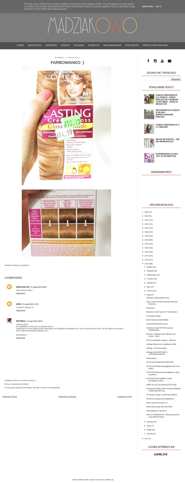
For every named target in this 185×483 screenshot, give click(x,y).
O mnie (20, 45)
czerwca (150, 291)
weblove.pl (109, 480)
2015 (146, 252)
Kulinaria (79, 45)
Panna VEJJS (83, 480)
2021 (146, 228)
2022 (146, 224)
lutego (149, 430)
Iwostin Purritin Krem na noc (157, 324)
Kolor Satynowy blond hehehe (157, 320)
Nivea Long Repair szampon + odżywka (161, 340)
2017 (146, 244)
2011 (146, 438)
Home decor (132, 45)
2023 (146, 220)
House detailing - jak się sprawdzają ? (167, 140)
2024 (146, 216)
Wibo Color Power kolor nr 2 (157, 403)
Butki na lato (164, 298)
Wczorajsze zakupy (153, 316)
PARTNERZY (51, 45)
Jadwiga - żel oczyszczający (156, 348)
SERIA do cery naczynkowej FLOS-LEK (161, 385)
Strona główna (67, 397)
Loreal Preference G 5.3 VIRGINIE (167, 126)
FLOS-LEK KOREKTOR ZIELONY (160, 362)
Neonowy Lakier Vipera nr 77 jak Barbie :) (162, 312)
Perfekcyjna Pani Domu (155, 45)
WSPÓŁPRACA (35, 45)
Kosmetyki (93, 45)
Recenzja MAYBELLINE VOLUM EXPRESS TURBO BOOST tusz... (163, 389)
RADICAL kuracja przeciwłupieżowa (160, 399)
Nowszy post (10, 397)
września (150, 279)
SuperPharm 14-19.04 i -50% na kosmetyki (167, 155)
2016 (146, 248)
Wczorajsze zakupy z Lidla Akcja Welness (161, 395)
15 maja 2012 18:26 (34, 321)
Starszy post (125, 397)
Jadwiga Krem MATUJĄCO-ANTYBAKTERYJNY (157, 353)
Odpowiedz (20, 293)
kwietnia (150, 422)
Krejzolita (23, 287)
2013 (146, 260)
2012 (146, 264)
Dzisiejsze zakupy (152, 298)
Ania (18, 304)
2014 (146, 256)
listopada (150, 271)
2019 (146, 236)
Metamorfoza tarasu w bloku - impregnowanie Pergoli (168, 113)
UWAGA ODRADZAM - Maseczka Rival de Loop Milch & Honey (162, 416)
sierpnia (150, 283)
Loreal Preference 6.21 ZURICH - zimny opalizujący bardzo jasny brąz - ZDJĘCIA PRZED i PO (167, 99)
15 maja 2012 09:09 (39, 287)
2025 (146, 212)
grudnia (149, 267)
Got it (158, 6)
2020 (146, 232)
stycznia (150, 434)
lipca (148, 287)
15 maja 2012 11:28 (30, 304)
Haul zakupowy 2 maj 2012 (156, 411)
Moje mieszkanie (112, 45)
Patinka (21, 321)
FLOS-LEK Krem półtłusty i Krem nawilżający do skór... (159, 379)
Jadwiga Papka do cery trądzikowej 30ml (161, 344)
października (151, 275)
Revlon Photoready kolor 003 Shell (159, 407)
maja (148, 295)
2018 (146, 240)
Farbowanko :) (151, 358)
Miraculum (150, 308)
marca (149, 426)
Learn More (147, 6)
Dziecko (65, 45)
